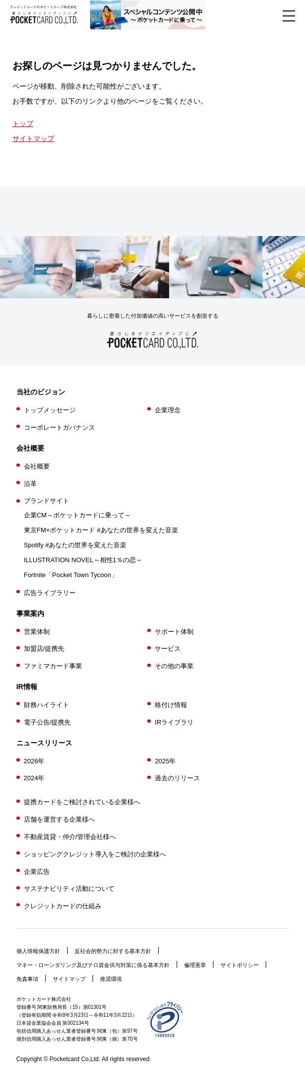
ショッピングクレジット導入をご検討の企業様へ (95, 854)
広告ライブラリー (50, 593)
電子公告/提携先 (47, 722)
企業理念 (168, 410)
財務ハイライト (46, 705)
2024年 (34, 778)
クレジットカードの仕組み (63, 906)
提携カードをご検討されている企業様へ (82, 802)
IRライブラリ (174, 722)
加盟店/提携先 (44, 648)
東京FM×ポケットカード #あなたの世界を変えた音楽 (101, 530)
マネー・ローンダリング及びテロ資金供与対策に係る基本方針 (93, 965)
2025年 (165, 761)
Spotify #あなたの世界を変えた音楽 (75, 545)
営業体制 (37, 631)
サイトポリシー (239, 965)
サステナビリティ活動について (69, 888)
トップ (22, 123)
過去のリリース (177, 778)
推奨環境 (111, 979)
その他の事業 (174, 666)
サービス (168, 648)
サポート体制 (174, 631)
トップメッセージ (50, 410)
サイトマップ (33, 138)
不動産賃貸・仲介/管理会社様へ (70, 837)
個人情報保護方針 (38, 951)
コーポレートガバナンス (59, 427)
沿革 (30, 483)
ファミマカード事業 (53, 666)
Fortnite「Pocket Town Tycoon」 (71, 575)
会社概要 (37, 466)
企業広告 (37, 871)
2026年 (34, 761)
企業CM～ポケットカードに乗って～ (77, 515)
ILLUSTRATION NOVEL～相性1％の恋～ (83, 560)
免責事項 (27, 979)
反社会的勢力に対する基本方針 (113, 951)
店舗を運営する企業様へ (59, 819)
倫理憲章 (195, 965)
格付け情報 (171, 705)
